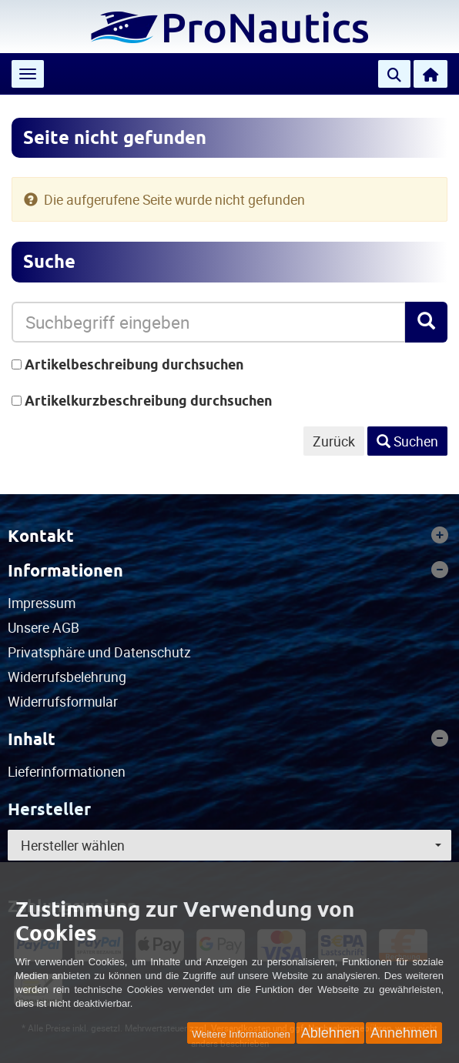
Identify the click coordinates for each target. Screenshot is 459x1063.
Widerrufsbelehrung (67, 676)
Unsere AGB (43, 627)
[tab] (229, 535)
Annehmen (403, 1033)
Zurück (334, 441)
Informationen (228, 570)
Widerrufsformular (63, 701)
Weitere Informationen (241, 1034)
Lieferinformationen (67, 771)
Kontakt (228, 535)
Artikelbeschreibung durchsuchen (134, 364)
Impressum (41, 602)
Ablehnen (330, 1033)
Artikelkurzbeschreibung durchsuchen (148, 401)
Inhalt (228, 739)
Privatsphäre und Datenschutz (99, 652)
